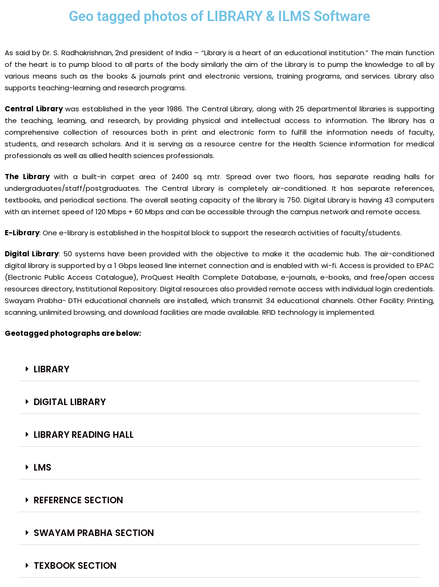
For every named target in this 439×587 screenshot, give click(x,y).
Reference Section (78, 500)
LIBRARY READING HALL (84, 434)
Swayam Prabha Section (94, 533)
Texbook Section (75, 565)
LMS (42, 467)
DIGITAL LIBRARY (70, 402)
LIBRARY (51, 369)
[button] (219, 369)
